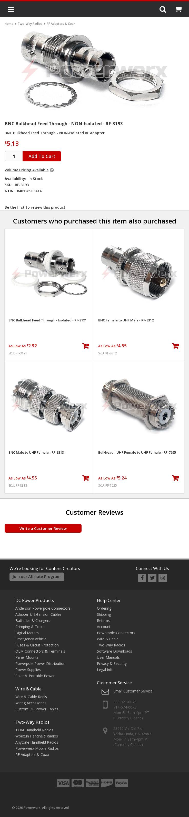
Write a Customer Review (43, 528)
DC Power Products (34, 600)
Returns (103, 620)
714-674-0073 (124, 707)
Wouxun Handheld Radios (36, 736)
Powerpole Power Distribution (40, 663)
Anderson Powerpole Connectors (43, 608)
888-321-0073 (124, 701)
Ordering (104, 608)
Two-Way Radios (32, 722)
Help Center (109, 600)
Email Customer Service (133, 691)
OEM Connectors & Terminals (40, 651)
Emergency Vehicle (30, 638)
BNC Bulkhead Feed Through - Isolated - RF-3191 (47, 320)
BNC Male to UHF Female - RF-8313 (36, 452)
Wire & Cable (28, 689)
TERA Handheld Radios (34, 730)
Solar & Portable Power (35, 675)
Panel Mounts (26, 657)
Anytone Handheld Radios (36, 742)
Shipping (104, 614)
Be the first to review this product (35, 207)
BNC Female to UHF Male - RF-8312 (126, 320)
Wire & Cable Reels (31, 696)
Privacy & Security (112, 663)
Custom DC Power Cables (36, 709)
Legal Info (105, 669)
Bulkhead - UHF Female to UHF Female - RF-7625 (137, 452)
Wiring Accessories (30, 702)
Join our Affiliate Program (37, 576)
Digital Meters (27, 632)
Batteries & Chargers (32, 620)
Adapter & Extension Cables (38, 614)
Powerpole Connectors (116, 632)
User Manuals (108, 657)
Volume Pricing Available (26, 169)
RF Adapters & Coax (32, 754)
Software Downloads (114, 651)
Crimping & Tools (29, 626)
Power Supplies (28, 669)
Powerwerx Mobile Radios (37, 748)
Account (104, 626)
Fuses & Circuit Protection (37, 645)
